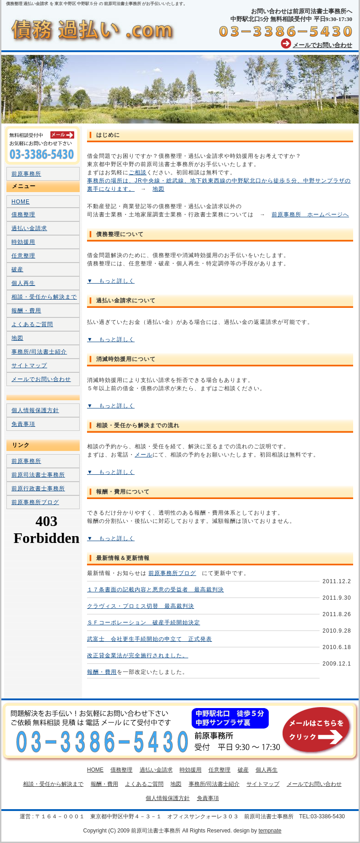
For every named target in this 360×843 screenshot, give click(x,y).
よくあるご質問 (32, 324)
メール (144, 454)
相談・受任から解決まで (44, 297)
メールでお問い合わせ (322, 45)
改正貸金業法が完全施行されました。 (137, 655)
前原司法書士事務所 (38, 475)
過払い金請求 (29, 228)
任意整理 (23, 255)
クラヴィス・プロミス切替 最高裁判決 (140, 606)
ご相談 (138, 172)
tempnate (269, 830)
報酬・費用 (102, 672)
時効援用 (23, 242)
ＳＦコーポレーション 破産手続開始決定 (143, 622)
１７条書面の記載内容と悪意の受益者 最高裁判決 (155, 589)
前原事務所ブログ (172, 573)
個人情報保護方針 (35, 410)
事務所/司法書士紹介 (39, 352)
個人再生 (23, 283)
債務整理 (23, 214)
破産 (17, 269)
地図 (158, 189)
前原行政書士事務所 (38, 488)
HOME (20, 202)
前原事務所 (26, 174)
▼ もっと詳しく (111, 281)
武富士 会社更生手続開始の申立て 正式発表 (149, 639)
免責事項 (23, 424)
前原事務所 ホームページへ (310, 214)
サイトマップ (29, 365)
